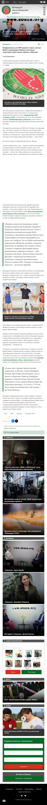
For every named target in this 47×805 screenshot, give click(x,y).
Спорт (5, 22)
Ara (44, 14)
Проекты (39, 789)
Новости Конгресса (24, 792)
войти (36, 426)
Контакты (19, 789)
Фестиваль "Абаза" (30, 413)
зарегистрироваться (10, 428)
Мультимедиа (29, 789)
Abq (44, 13)
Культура (19, 413)
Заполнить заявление (23, 778)
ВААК (10, 22)
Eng (44, 7)
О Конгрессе (9, 789)
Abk (44, 11)
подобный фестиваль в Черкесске (20, 119)
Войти (15, 2)
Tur (44, 9)
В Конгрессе (7, 44)
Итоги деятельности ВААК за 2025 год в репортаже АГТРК (21, 732)
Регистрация (22, 2)
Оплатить (23, 766)
